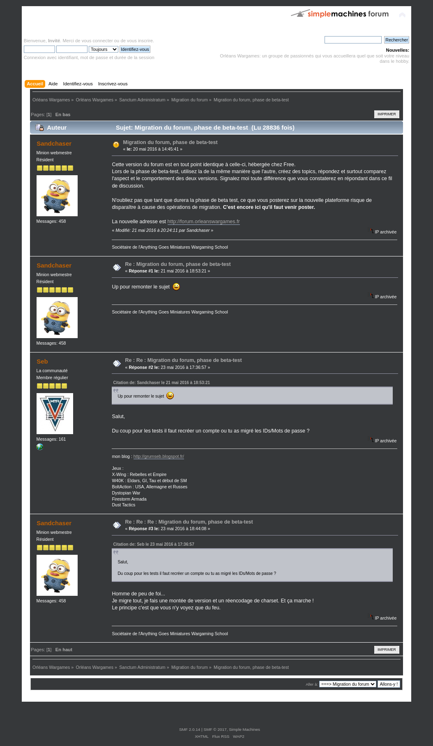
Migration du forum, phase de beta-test (170, 142)
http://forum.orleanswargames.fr (204, 221)
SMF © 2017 (215, 729)
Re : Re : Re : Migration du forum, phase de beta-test (189, 522)
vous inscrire (140, 40)
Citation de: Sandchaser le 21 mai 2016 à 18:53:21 (161, 382)
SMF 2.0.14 (189, 729)
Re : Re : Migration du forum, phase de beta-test (183, 360)
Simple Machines (244, 729)
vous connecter (97, 40)
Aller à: (312, 684)
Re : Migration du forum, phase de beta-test (178, 264)
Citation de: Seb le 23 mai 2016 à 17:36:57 (153, 544)
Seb (42, 361)
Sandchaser (54, 143)
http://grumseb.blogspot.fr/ (159, 456)
